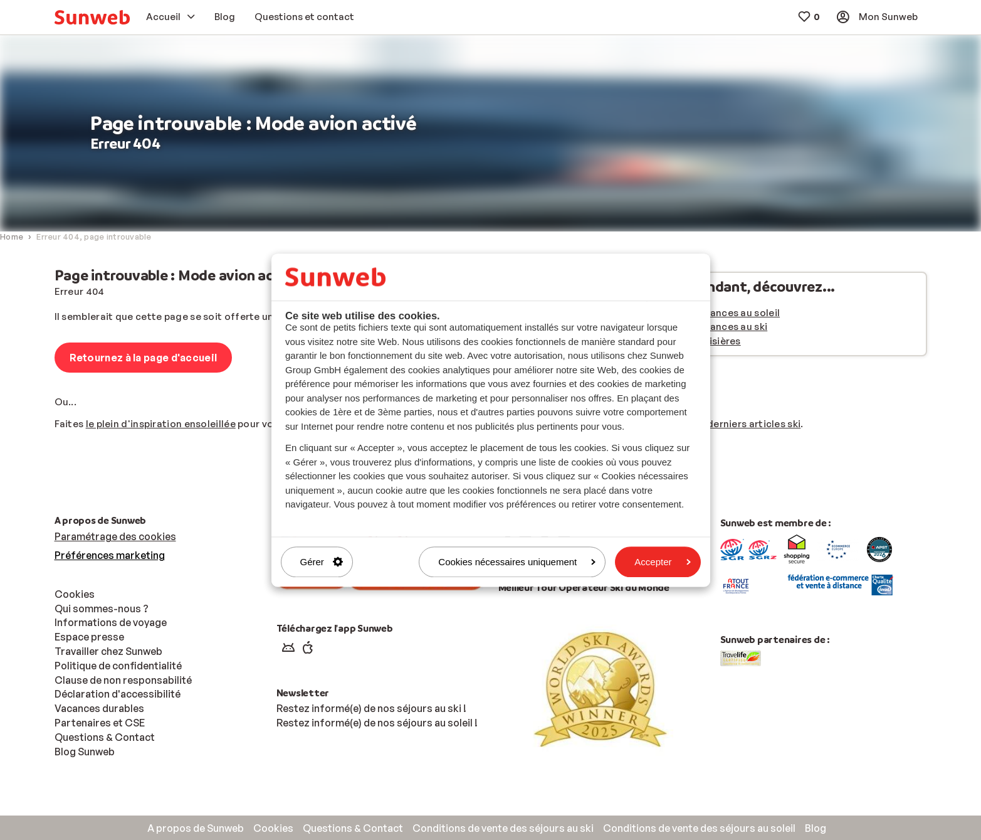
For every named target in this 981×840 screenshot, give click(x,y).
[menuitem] (92, 17)
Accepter (662, 561)
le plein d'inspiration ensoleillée (161, 424)
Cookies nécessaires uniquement (516, 561)
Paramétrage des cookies (115, 536)
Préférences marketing (110, 555)
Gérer (321, 561)
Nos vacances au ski (720, 326)
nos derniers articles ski (744, 424)
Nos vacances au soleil (726, 313)
